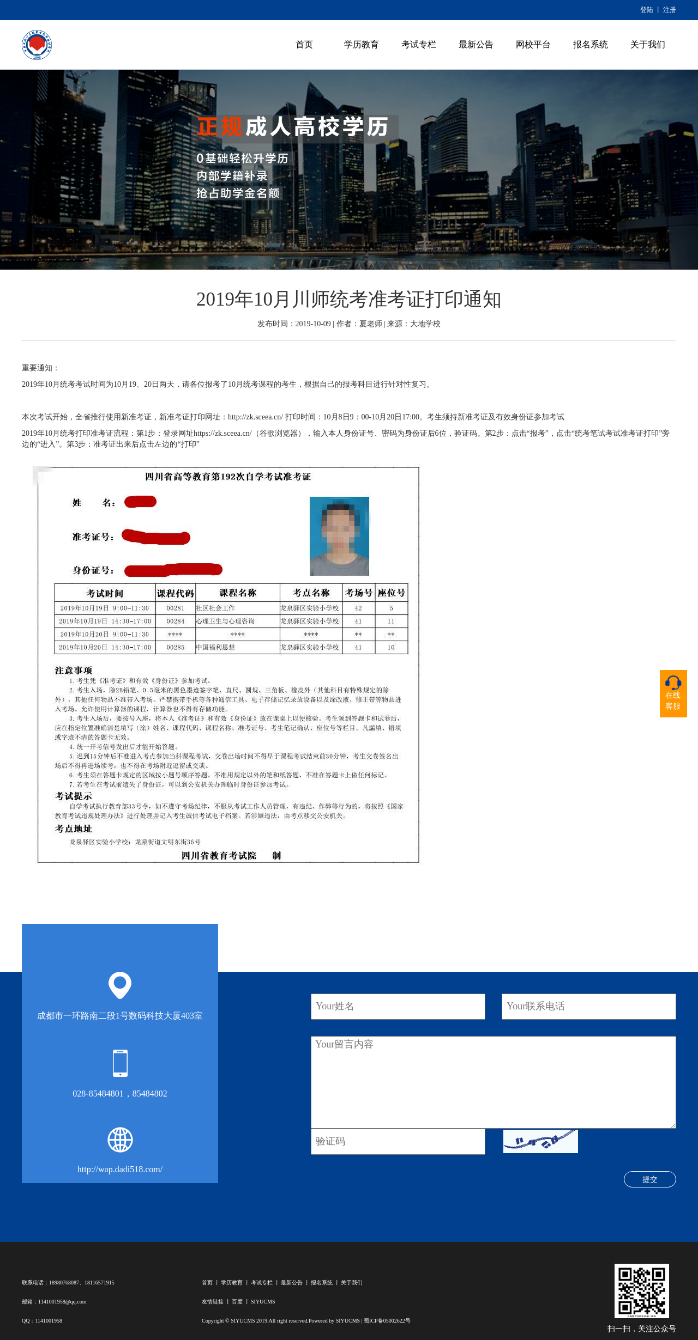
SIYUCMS (263, 1302)
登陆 (646, 10)
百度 (237, 1302)
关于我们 (647, 44)
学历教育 (361, 44)
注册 (669, 10)
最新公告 (476, 44)
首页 (304, 44)
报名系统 (590, 44)
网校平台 (533, 44)
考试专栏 (418, 44)
